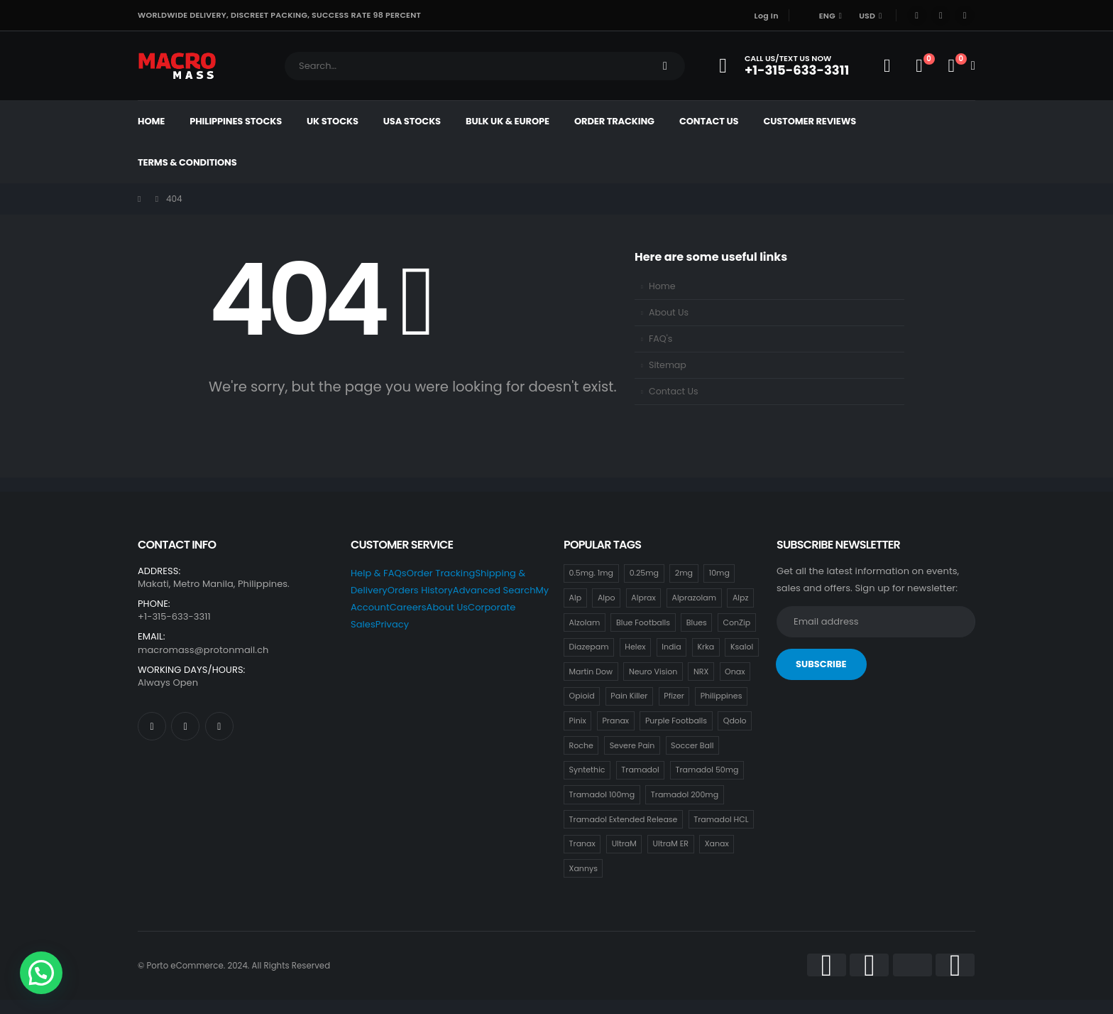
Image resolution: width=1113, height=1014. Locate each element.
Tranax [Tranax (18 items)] (582, 843)
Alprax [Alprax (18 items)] (643, 597)
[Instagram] (965, 16)
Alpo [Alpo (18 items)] (606, 597)
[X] (940, 16)
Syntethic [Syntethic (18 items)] (587, 769)
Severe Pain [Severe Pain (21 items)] (632, 745)
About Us (669, 312)
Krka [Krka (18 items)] (705, 646)
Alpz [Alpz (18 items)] (741, 597)
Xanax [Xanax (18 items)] (717, 843)
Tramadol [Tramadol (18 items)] (640, 769)
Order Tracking (614, 121)
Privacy (392, 624)
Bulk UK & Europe (507, 121)
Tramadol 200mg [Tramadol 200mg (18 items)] (684, 794)
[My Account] (887, 66)
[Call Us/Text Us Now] (788, 65)
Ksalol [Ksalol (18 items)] (741, 646)
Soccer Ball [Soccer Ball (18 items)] (692, 745)
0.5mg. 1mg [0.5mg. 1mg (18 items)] (591, 572)
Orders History (420, 590)
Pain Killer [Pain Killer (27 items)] (628, 695)
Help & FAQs (379, 573)
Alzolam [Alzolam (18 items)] (585, 622)
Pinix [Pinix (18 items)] (577, 720)
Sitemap (667, 365)
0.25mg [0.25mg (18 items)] (644, 572)
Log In (767, 15)
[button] (41, 972)
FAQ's (660, 339)
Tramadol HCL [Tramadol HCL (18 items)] (720, 819)
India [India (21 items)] (671, 646)
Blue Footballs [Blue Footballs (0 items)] (643, 622)
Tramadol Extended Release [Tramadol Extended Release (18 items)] (623, 819)
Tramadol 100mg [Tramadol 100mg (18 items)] (602, 794)
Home (151, 121)
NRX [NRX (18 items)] (700, 671)
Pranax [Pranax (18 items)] (615, 720)
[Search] (665, 66)
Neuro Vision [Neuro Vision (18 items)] (653, 671)
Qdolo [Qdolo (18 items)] (735, 720)
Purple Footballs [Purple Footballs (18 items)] (676, 720)
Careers (408, 607)
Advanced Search (494, 590)
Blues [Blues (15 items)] (696, 622)
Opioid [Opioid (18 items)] (582, 695)
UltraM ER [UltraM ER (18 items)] (671, 843)
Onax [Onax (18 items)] (735, 671)
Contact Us (708, 121)
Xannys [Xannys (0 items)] (583, 868)
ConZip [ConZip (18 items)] (737, 622)
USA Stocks (412, 121)
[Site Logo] (177, 65)
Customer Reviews (809, 121)
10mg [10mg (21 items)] (719, 572)
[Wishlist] (919, 66)
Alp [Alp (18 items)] (575, 597)
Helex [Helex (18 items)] (635, 646)
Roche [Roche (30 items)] (581, 745)
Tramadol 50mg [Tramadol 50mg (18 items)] (707, 769)
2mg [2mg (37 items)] (684, 572)
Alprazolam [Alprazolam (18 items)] (693, 597)
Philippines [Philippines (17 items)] (721, 695)
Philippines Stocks (236, 121)
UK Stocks (332, 121)
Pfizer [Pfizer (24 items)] (674, 695)
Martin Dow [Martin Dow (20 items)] (591, 671)
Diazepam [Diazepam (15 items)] (589, 646)
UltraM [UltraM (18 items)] (624, 843)
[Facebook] (917, 16)
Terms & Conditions (187, 162)
